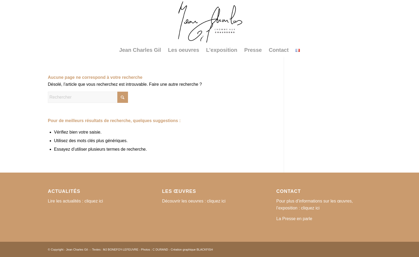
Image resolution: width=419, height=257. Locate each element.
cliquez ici (93, 201)
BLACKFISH (204, 249)
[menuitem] (140, 50)
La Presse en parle (294, 218)
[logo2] (209, 21)
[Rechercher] (88, 97)
